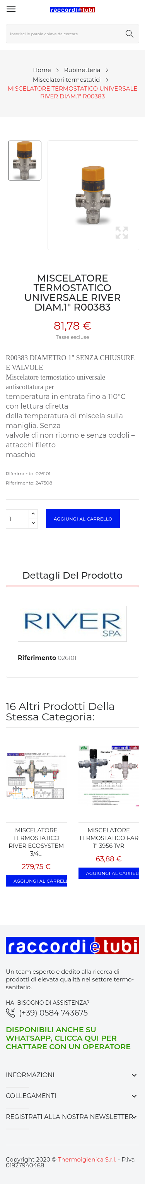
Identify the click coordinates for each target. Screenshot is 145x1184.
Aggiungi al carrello (83, 518)
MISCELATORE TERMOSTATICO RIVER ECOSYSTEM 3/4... (36, 842)
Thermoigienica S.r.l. (87, 1159)
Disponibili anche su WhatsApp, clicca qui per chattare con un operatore (68, 1038)
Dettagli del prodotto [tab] (72, 576)
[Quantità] (17, 519)
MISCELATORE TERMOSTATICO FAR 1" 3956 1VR (108, 838)
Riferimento (37, 658)
